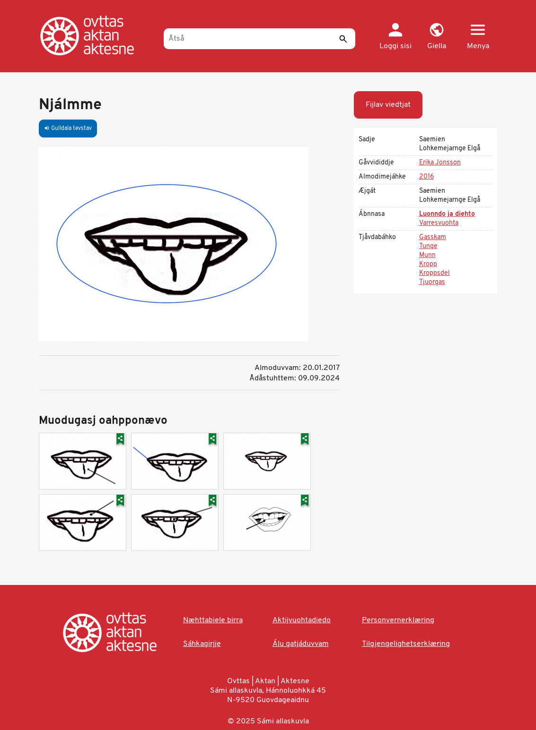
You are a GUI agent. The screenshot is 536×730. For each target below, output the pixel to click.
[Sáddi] (343, 39)
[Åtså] (259, 38)
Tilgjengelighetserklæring (406, 644)
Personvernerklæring (398, 620)
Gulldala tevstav (68, 128)
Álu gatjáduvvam (300, 644)
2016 (426, 176)
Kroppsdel (434, 273)
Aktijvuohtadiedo (301, 620)
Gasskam (432, 237)
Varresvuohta (438, 223)
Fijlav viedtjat (388, 105)
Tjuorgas (432, 282)
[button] (437, 37)
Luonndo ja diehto (447, 214)
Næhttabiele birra (213, 620)
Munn (427, 255)
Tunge (428, 246)
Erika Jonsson (440, 162)
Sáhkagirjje (202, 644)
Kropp (428, 264)
